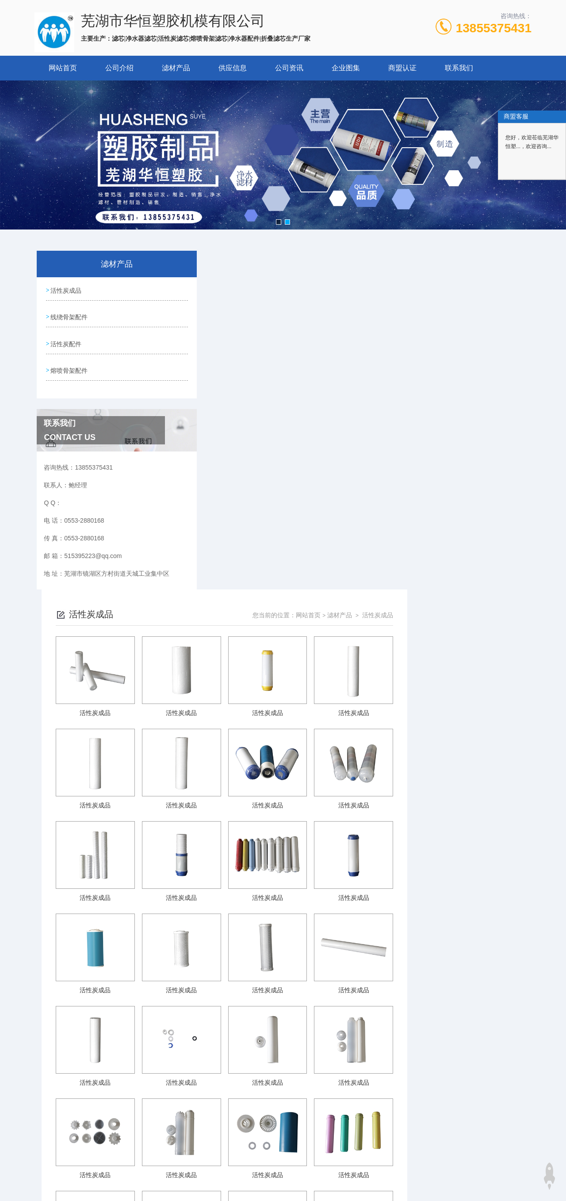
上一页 (314, 1052)
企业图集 (346, 68)
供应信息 (232, 68)
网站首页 (63, 68)
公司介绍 (119, 68)
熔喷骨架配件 (69, 365)
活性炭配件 (65, 340)
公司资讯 (289, 68)
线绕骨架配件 (69, 314)
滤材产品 (176, 68)
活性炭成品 (65, 289)
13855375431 (494, 28)
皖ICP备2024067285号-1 (348, 1130)
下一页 (383, 1052)
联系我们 (459, 68)
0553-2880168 (226, 1116)
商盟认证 (402, 68)
